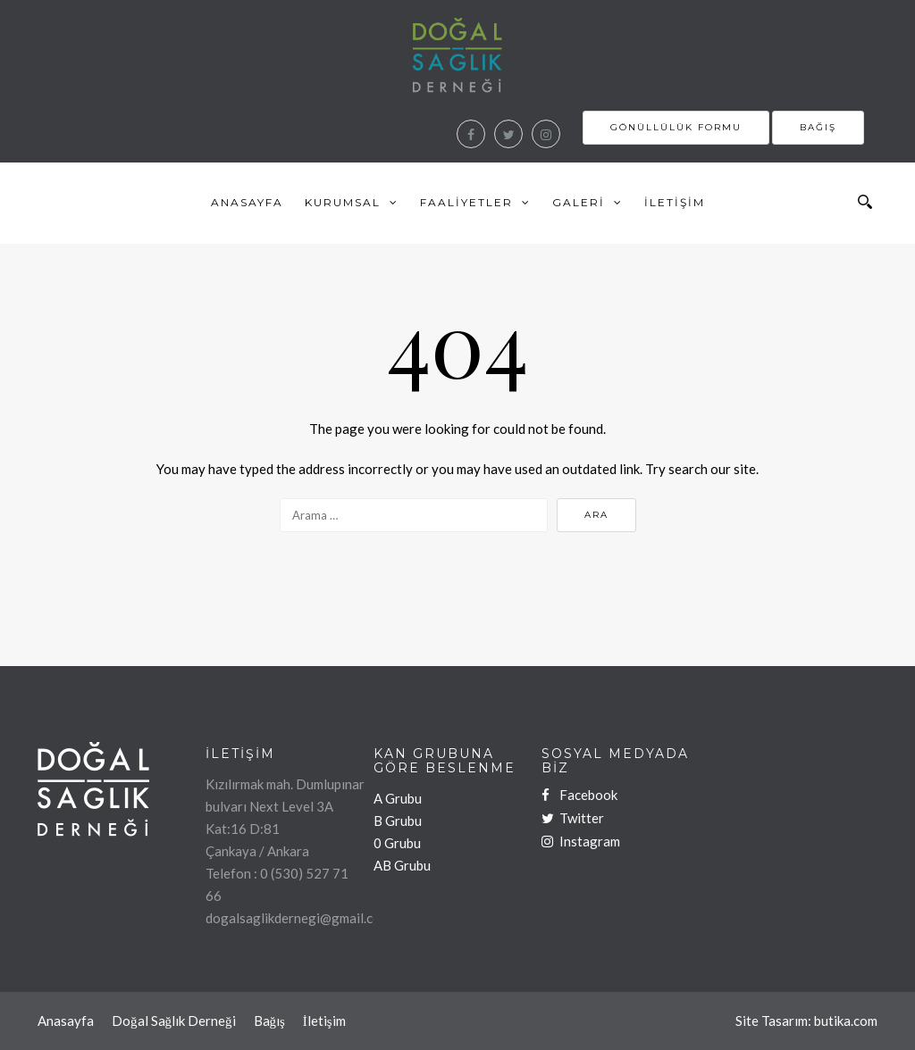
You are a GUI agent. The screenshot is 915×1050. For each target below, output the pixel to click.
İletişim (674, 202)
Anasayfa (247, 202)
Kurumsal (343, 202)
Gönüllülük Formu (676, 127)
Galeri (578, 202)
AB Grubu (402, 865)
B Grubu (398, 820)
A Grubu (398, 798)
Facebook (579, 795)
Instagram (580, 841)
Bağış (818, 127)
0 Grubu (397, 843)
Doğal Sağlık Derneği (174, 1020)
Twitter (572, 818)
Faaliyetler (466, 202)
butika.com (845, 1020)
